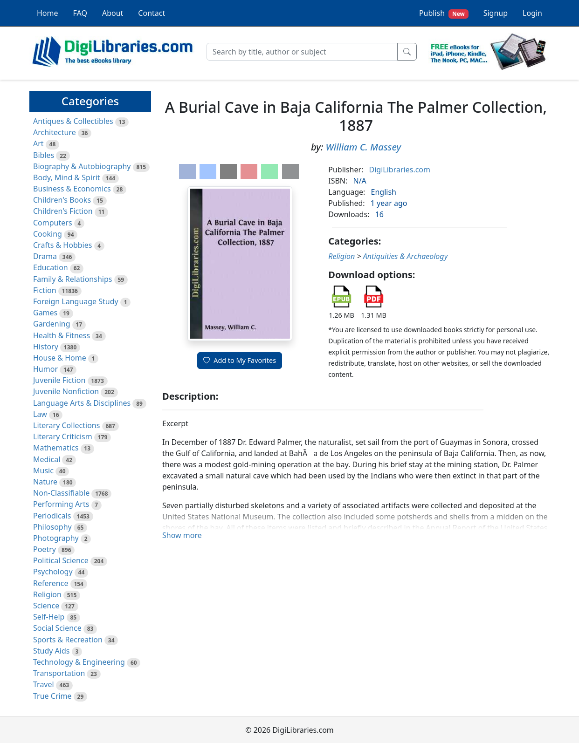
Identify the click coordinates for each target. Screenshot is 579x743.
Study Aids (51, 651)
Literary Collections (66, 425)
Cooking (47, 234)
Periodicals (52, 516)
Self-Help (48, 617)
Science (46, 605)
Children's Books (62, 200)
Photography (56, 538)
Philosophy (52, 527)
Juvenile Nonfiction (66, 391)
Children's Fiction (63, 211)
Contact (151, 13)
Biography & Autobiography (82, 166)
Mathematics (55, 448)
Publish (444, 13)
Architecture (54, 132)
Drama (45, 256)
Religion (47, 594)
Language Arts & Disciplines (82, 403)
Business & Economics (72, 189)
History (45, 346)
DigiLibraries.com (399, 169)
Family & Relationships (72, 279)
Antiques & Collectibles (73, 121)
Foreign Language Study (75, 301)
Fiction (44, 290)
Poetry (44, 549)
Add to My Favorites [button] (239, 360)
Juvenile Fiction (59, 380)
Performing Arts (61, 504)
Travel (43, 684)
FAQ (80, 13)
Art (38, 143)
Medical (46, 459)
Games (45, 312)
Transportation (59, 673)
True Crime (52, 696)
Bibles (43, 155)
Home (47, 13)
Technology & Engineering (79, 662)
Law (40, 414)
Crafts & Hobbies (62, 245)
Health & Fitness (61, 335)
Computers (52, 223)
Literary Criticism (62, 436)
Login (532, 13)
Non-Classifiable (61, 493)
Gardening (51, 324)
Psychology (53, 571)
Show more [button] (182, 535)
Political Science (61, 560)
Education (50, 267)
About (112, 13)
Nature (45, 482)
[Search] (302, 52)
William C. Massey (363, 147)
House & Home (59, 358)
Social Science (57, 628)
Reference (50, 583)
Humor (45, 369)
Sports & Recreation (68, 639)
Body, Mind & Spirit (66, 177)
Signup (495, 13)
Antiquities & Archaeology (405, 256)
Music (43, 470)
